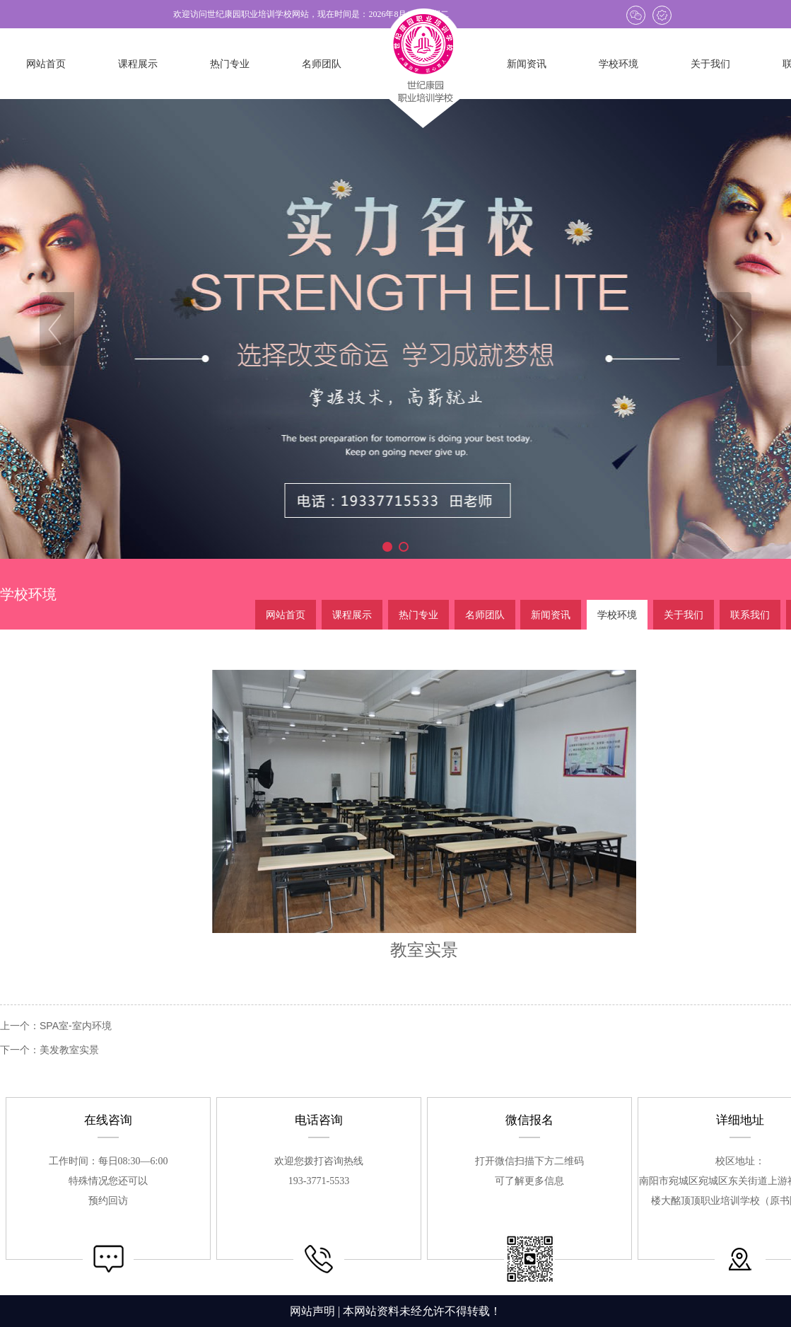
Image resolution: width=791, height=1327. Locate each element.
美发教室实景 (69, 1049)
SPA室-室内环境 (76, 1025)
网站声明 (312, 1311)
